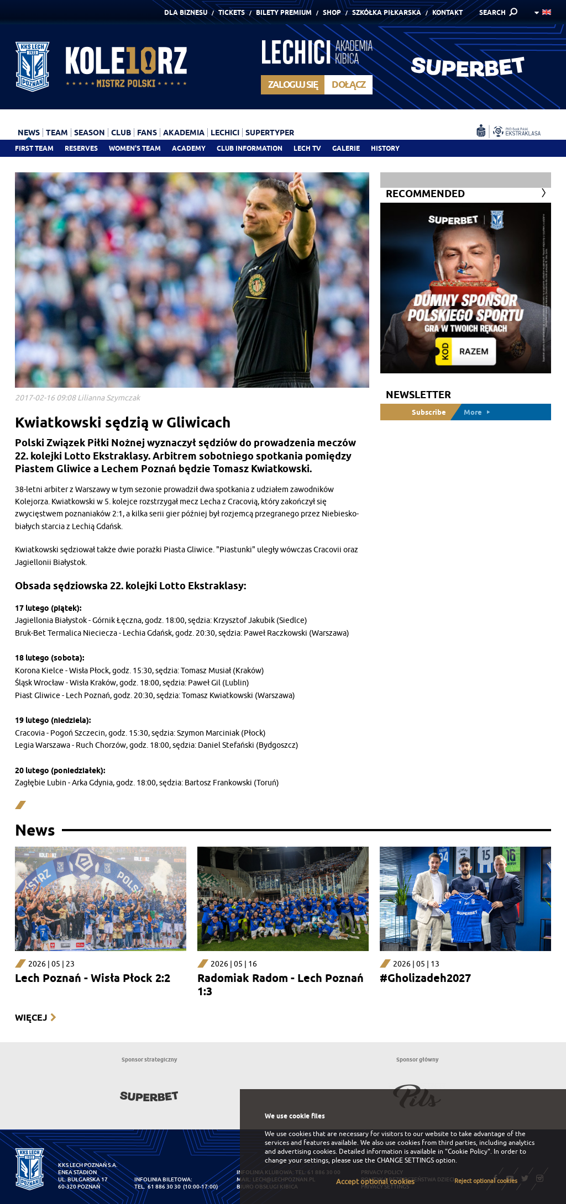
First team (34, 148)
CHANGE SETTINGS (405, 1160)
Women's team (135, 148)
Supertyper (269, 132)
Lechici (225, 132)
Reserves (81, 148)
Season (89, 132)
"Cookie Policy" (467, 1151)
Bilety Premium (284, 12)
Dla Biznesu (185, 12)
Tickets (231, 12)
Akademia (184, 132)
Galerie (346, 148)
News (29, 132)
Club (121, 132)
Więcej (31, 1017)
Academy (189, 148)
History (385, 148)
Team (57, 132)
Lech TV (307, 148)
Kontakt (447, 12)
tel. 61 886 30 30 (157, 1186)
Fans (147, 132)
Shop (332, 12)
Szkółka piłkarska (386, 12)
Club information (249, 148)
